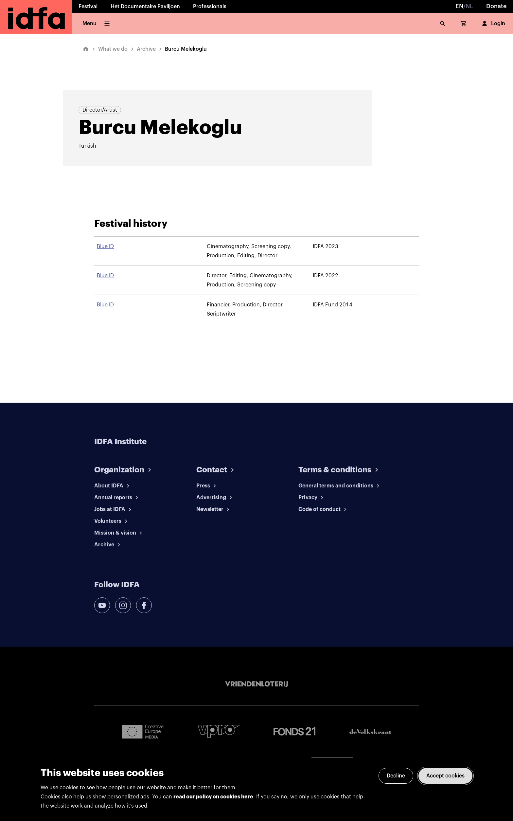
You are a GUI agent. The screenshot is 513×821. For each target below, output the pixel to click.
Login (493, 23)
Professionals (209, 6)
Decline (396, 775)
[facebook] (144, 605)
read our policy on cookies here (213, 796)
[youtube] (102, 605)
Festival (88, 6)
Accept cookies (445, 775)
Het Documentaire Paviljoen (145, 6)
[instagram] (123, 605)
